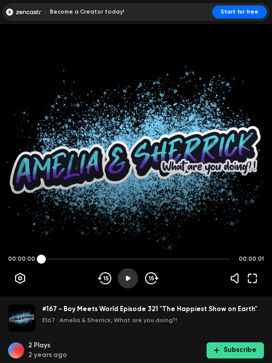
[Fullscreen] (252, 278)
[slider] (41, 259)
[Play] (128, 278)
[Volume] (237, 278)
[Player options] (20, 278)
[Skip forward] (151, 278)
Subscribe (235, 349)
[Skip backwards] (105, 278)
